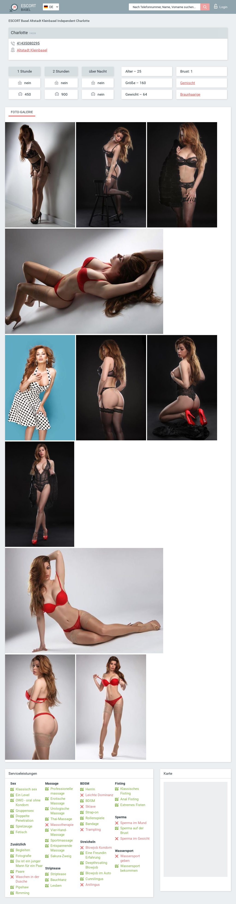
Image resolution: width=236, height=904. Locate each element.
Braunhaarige (190, 94)
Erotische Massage (57, 801)
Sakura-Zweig (60, 856)
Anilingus (93, 885)
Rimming (22, 893)
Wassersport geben (130, 858)
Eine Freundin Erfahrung (96, 855)
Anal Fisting (129, 799)
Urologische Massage (59, 811)
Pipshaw (22, 887)
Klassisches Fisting (129, 791)
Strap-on (92, 812)
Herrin (90, 789)
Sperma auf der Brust (132, 830)
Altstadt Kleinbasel (43, 21)
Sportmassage (61, 840)
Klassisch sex (26, 789)
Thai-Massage (61, 819)
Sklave (91, 806)
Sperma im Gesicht (135, 838)
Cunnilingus (94, 879)
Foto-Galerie (22, 112)
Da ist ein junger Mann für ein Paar (29, 863)
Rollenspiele (95, 818)
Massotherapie (62, 825)
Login (220, 6)
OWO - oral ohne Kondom (28, 802)
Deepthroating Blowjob (96, 865)
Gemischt (187, 83)
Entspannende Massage (61, 848)
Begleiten (23, 850)
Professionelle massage (61, 791)
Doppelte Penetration (24, 818)
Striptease (58, 874)
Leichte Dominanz (99, 795)
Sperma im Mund (133, 823)
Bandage (92, 824)
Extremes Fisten (132, 805)
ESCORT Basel (19, 21)
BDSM (90, 801)
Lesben (56, 885)
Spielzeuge (24, 826)
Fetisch (21, 832)
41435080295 (28, 43)
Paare (20, 871)
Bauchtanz (58, 880)
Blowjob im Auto (98, 873)
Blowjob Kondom (99, 847)
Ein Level (23, 795)
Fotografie (23, 856)
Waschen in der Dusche (27, 879)
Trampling (93, 829)
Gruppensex (25, 811)
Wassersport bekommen (130, 868)
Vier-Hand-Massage (58, 832)
